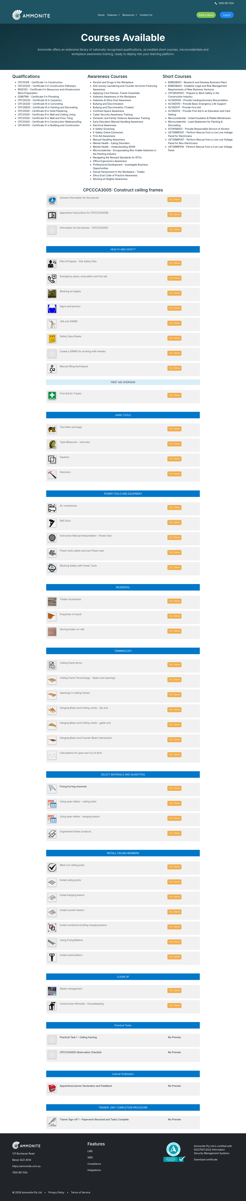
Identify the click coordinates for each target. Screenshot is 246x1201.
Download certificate (205, 1159)
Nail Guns (65, 520)
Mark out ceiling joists (72, 865)
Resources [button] (128, 14)
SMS (90, 1157)
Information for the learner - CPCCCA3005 (84, 227)
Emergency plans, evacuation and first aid (83, 276)
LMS (90, 1151)
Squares (64, 457)
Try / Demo (174, 199)
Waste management (71, 988)
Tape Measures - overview (75, 442)
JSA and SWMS (69, 321)
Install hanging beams (72, 895)
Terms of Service (80, 1192)
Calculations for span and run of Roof (81, 752)
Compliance (94, 1163)
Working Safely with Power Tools (78, 565)
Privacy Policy (56, 1192)
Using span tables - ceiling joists (78, 801)
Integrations (94, 1170)
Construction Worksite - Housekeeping (82, 1003)
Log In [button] (226, 14)
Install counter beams (72, 910)
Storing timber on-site (72, 629)
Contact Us (146, 14)
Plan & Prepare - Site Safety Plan (78, 261)
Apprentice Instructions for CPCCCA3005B (84, 212)
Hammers (65, 472)
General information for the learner (79, 197)
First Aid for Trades (70, 393)
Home (101, 14)
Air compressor (68, 505)
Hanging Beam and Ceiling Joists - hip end (84, 707)
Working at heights (70, 291)
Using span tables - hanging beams (80, 816)
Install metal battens (71, 955)
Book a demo (206, 14)
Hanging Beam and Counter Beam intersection (86, 737)
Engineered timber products (75, 831)
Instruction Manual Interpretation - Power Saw (86, 535)
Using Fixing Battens (71, 940)
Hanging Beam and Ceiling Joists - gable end (85, 722)
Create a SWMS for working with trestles (83, 351)
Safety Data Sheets (70, 336)
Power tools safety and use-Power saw (82, 550)
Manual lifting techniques (74, 366)
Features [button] (112, 14)
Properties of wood (70, 614)
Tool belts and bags (71, 427)
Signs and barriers (70, 306)
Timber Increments (70, 599)
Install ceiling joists (70, 880)
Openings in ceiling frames (75, 692)
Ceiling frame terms (71, 662)
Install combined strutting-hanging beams (83, 925)
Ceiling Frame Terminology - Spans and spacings (87, 677)
